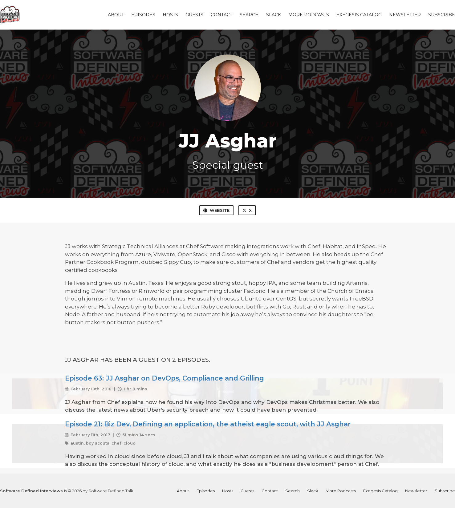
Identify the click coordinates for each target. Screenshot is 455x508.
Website (216, 210)
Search (249, 15)
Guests (194, 15)
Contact (221, 15)
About (116, 15)
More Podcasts (308, 15)
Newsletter (405, 15)
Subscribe (441, 15)
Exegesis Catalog (359, 15)
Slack (273, 15)
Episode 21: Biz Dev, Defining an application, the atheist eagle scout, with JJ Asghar (208, 424)
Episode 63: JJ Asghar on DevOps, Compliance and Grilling (164, 378)
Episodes (143, 15)
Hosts (170, 15)
